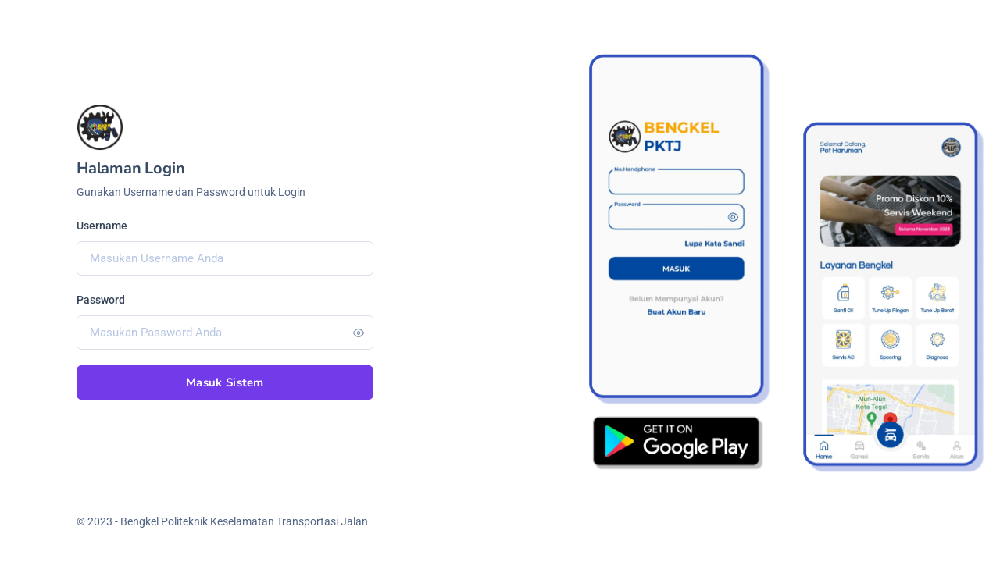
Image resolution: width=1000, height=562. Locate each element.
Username (102, 225)
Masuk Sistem (225, 382)
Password (101, 299)
